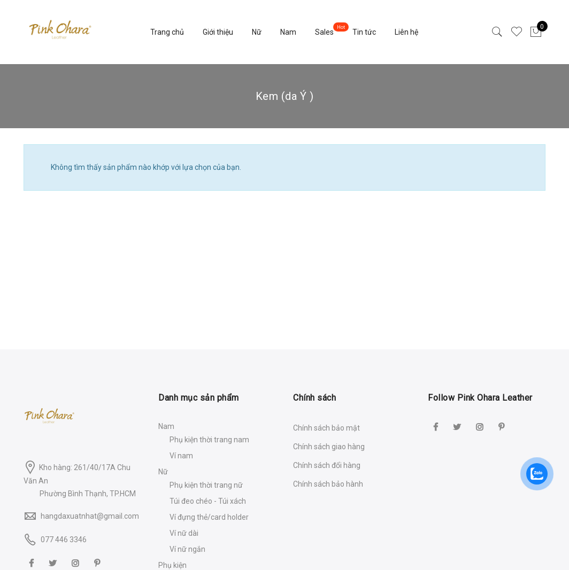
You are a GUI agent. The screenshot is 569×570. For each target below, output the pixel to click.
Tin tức (364, 32)
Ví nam (181, 455)
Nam (288, 32)
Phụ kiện (172, 565)
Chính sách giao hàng (329, 446)
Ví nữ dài (184, 533)
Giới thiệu (218, 32)
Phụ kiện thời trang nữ (206, 485)
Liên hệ (406, 32)
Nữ (257, 32)
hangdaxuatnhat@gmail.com (90, 516)
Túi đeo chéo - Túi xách (208, 501)
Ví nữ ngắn (187, 549)
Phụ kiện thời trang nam (209, 439)
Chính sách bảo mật (326, 428)
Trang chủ (167, 32)
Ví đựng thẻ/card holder (209, 517)
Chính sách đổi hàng (326, 465)
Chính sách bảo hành (328, 484)
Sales (324, 32)
